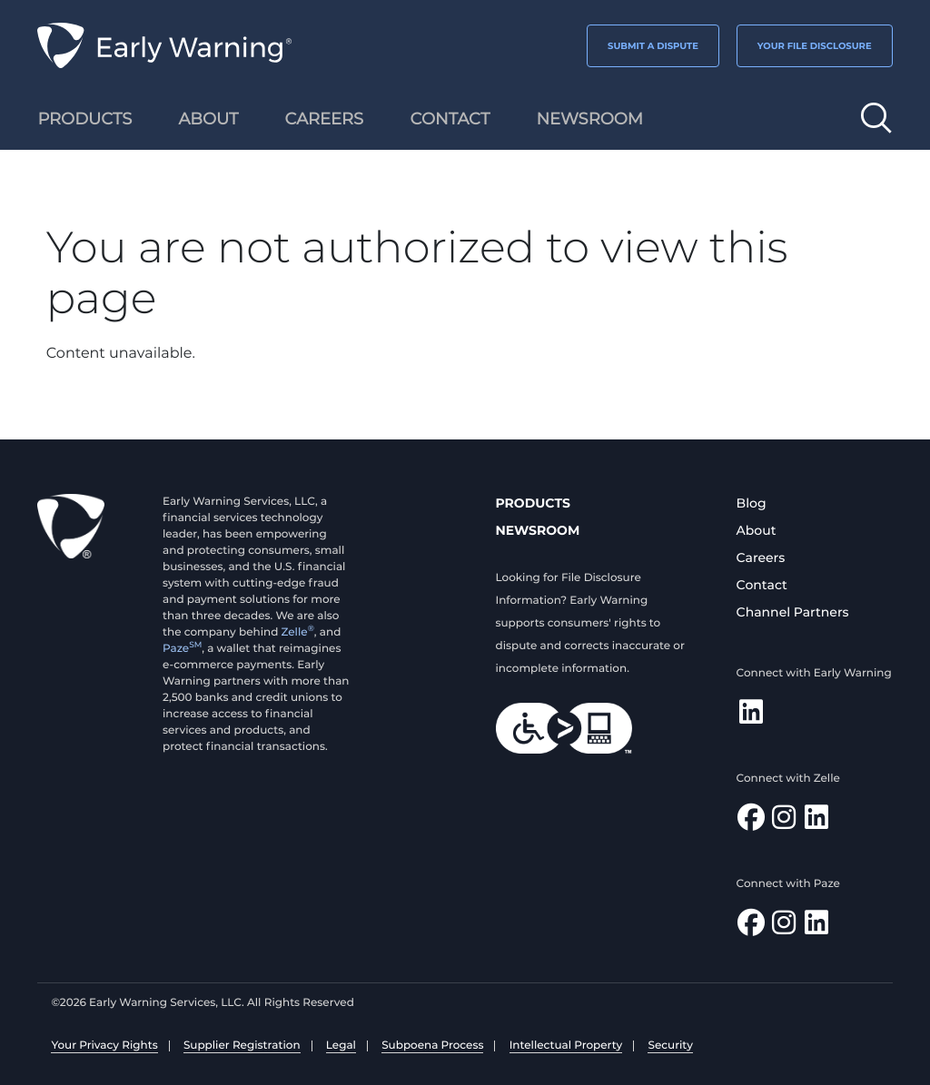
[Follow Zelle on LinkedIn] (816, 822)
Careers (761, 557)
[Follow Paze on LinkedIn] (816, 927)
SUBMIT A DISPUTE (653, 46)
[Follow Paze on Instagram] (784, 927)
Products (533, 503)
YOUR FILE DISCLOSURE (814, 46)
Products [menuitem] (84, 119)
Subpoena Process (432, 1045)
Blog (752, 503)
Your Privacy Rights (104, 1045)
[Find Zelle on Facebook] (751, 822)
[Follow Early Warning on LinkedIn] (751, 716)
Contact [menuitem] (450, 119)
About (757, 530)
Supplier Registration (242, 1045)
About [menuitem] (208, 119)
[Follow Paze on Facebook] (751, 927)
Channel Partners (793, 612)
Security (670, 1045)
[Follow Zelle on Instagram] (784, 822)
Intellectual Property (566, 1045)
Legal (341, 1045)
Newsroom (538, 530)
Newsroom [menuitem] (589, 119)
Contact (762, 585)
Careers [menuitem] (324, 119)
